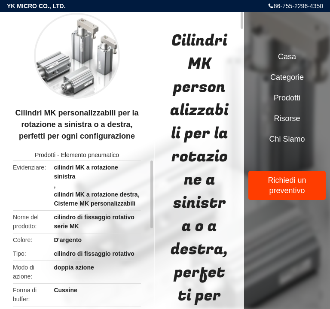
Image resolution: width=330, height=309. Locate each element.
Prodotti (45, 154)
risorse (287, 118)
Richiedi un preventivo (287, 185)
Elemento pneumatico (90, 154)
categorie (287, 77)
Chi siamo (287, 139)
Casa (287, 56)
